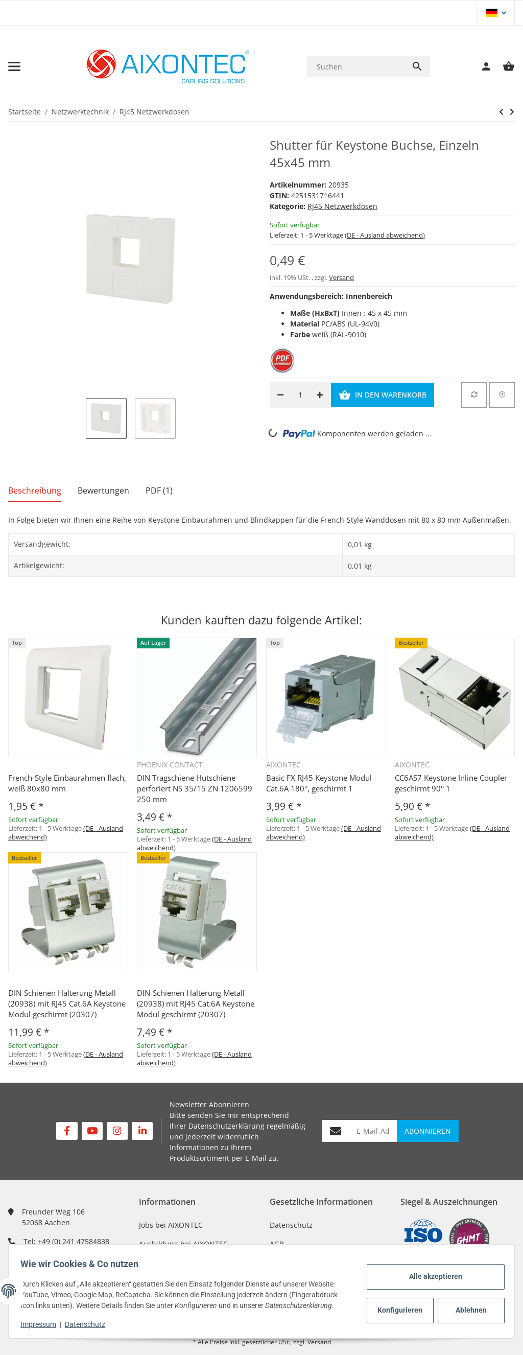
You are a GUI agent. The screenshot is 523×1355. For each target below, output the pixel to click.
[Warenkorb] (503, 66)
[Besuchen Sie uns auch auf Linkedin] (142, 1131)
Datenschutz (291, 1225)
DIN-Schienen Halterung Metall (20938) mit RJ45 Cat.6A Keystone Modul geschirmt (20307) (67, 1003)
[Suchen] (356, 67)
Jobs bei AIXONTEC (171, 1225)
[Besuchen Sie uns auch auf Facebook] (66, 1131)
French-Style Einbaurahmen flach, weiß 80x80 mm (67, 783)
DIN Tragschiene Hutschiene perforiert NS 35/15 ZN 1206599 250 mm (194, 788)
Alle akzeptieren (431, 1271)
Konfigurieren (397, 1305)
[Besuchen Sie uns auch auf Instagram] (117, 1131)
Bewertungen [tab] (103, 490)
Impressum (43, 1324)
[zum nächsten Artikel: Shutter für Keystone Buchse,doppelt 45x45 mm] (501, 112)
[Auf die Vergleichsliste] (474, 395)
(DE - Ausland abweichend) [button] (385, 235)
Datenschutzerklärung (226, 1126)
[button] (496, 13)
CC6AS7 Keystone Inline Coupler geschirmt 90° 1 (451, 783)
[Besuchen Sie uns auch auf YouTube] (92, 1131)
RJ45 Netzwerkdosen (342, 206)
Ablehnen (466, 1305)
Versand (341, 277)
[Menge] (300, 395)
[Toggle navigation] (14, 66)
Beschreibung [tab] (34, 490)
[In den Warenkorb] (382, 395)
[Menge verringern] (280, 395)
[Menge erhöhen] (319, 395)
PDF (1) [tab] (159, 490)
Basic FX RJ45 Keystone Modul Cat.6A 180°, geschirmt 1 (319, 783)
